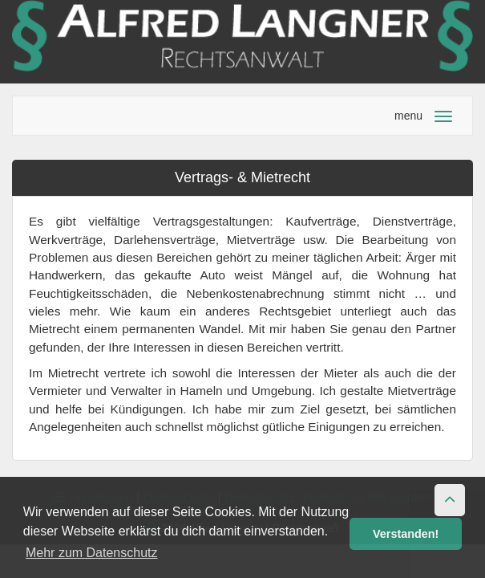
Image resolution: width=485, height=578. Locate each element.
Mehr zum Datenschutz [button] (92, 553)
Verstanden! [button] (406, 533)
